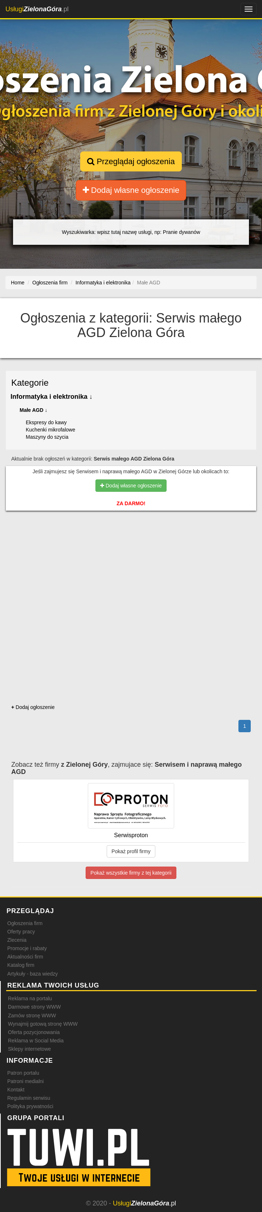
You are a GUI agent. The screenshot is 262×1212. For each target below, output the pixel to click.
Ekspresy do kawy (46, 422)
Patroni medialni (25, 1081)
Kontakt (15, 1090)
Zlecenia (16, 940)
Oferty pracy (21, 932)
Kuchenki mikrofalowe (50, 430)
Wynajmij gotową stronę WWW (43, 1024)
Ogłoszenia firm (24, 923)
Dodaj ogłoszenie (32, 707)
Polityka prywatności (30, 1106)
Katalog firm (20, 965)
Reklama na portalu (30, 998)
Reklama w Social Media (36, 1040)
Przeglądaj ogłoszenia (131, 161)
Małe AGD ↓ (34, 410)
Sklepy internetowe (29, 1049)
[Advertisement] (131, 547)
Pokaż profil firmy (130, 851)
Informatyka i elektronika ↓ (52, 396)
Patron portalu (23, 1073)
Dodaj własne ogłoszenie (131, 190)
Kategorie (30, 383)
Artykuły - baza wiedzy (32, 974)
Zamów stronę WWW (32, 1015)
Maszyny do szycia (47, 437)
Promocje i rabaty (27, 948)
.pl (37, 9)
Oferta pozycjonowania (34, 1032)
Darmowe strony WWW (34, 1007)
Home (17, 282)
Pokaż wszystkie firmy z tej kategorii (130, 873)
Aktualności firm (25, 957)
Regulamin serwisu (28, 1098)
